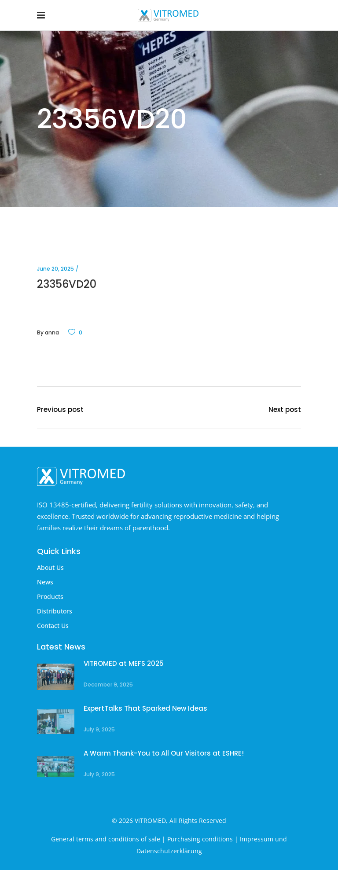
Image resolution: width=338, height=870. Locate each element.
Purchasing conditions (200, 839)
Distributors (54, 611)
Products (50, 596)
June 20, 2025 (55, 268)
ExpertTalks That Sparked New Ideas (145, 708)
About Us (50, 567)
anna (52, 332)
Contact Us (53, 625)
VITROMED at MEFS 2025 (124, 663)
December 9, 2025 (108, 684)
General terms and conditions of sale (105, 839)
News (45, 582)
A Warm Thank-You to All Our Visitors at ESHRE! (164, 753)
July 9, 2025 (99, 729)
